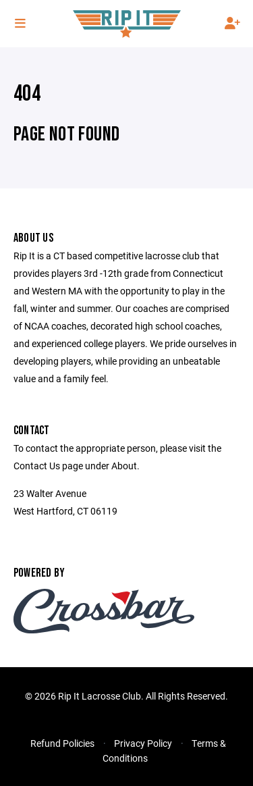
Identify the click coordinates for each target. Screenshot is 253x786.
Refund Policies (62, 743)
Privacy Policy (143, 743)
